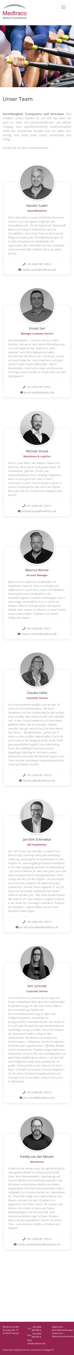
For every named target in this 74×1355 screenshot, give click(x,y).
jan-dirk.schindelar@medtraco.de (38, 927)
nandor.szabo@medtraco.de (39, 269)
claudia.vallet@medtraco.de (38, 780)
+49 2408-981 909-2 (38, 387)
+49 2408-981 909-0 (38, 264)
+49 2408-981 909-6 (38, 506)
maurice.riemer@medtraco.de (39, 634)
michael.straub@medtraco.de (38, 511)
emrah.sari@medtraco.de (39, 392)
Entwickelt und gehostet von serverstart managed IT (28, 1349)
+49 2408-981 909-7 (38, 628)
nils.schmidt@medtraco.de (38, 1097)
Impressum (57, 1333)
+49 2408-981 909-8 (38, 775)
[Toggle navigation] (63, 7)
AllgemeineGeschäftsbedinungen (62, 1328)
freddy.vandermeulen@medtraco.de (38, 1244)
